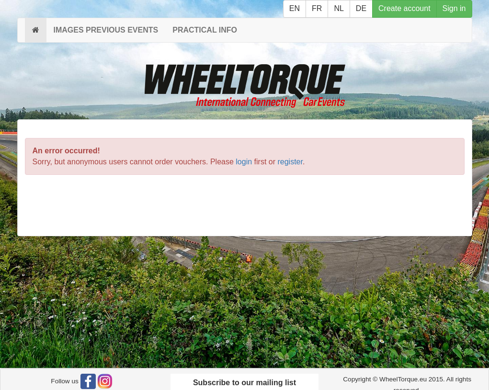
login (244, 162)
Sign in (454, 8)
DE (361, 8)
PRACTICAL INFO (204, 30)
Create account (404, 8)
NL (338, 8)
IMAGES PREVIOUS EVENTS (106, 30)
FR (317, 8)
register (289, 162)
